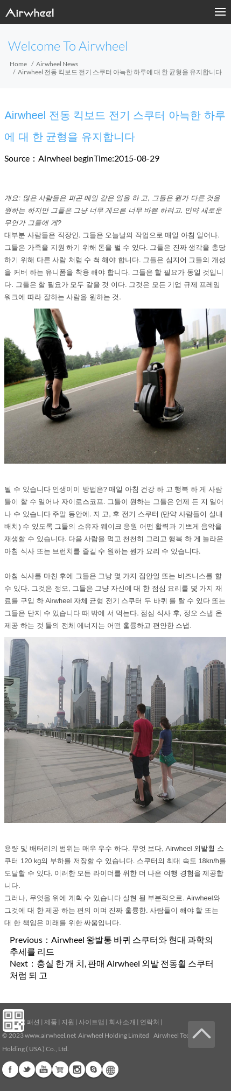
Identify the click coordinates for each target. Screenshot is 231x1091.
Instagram (77, 1069)
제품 (50, 1022)
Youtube (44, 1069)
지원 (67, 1022)
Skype (94, 1069)
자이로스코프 (82, 502)
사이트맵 (91, 1022)
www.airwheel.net (50, 1035)
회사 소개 (122, 1022)
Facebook (10, 1069)
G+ (60, 1069)
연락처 (149, 1022)
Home (18, 64)
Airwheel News (57, 64)
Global (110, 1069)
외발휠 (204, 848)
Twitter (27, 1069)
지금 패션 (26, 1022)
